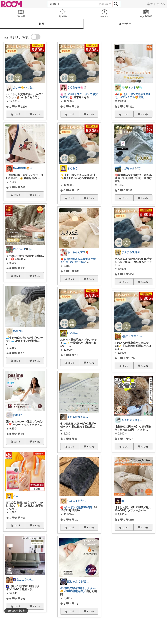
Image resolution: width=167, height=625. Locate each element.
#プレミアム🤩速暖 (132, 97)
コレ (17, 114)
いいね (36, 114)
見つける (63, 13)
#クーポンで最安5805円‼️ (78, 507)
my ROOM (146, 13)
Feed (21, 13)
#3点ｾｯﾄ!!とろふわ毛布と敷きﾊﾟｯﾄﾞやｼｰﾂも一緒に (77, 260)
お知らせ (104, 13)
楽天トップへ (156, 4)
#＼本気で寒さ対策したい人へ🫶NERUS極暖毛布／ (78, 590)
